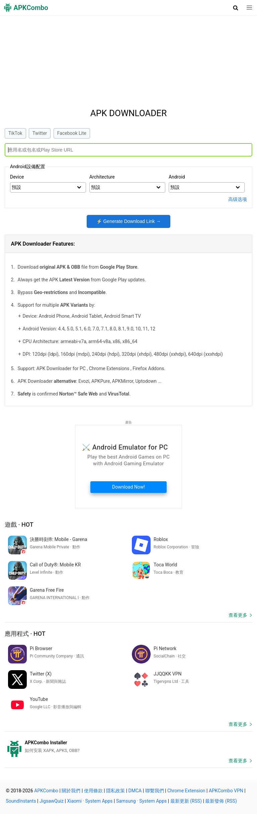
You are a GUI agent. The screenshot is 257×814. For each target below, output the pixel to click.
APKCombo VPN (226, 790)
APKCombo (46, 790)
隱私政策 (115, 790)
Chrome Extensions (109, 368)
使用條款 (93, 790)
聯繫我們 (154, 790)
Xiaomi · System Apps (89, 801)
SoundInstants (21, 801)
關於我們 (71, 790)
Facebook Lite (71, 133)
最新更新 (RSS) (186, 801)
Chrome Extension (186, 790)
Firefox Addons (148, 368)
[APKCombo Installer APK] (128, 746)
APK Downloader (128, 113)
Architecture (102, 177)
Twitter (39, 133)
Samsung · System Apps (141, 801)
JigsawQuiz (51, 801)
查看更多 (238, 615)
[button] (236, 7)
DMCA (135, 790)
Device (17, 177)
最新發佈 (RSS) (221, 801)
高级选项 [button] (237, 199)
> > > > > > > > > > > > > (207, 187)
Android (177, 177)
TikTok (15, 133)
